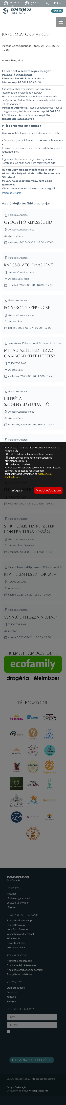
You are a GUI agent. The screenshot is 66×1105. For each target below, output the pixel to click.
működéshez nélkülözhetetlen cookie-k (29, 454)
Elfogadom (18, 490)
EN (58, 3)
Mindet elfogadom (48, 490)
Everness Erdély (32, 3)
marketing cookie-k (18, 464)
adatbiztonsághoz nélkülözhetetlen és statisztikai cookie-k (28, 459)
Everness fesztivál (11, 3)
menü (61, 21)
